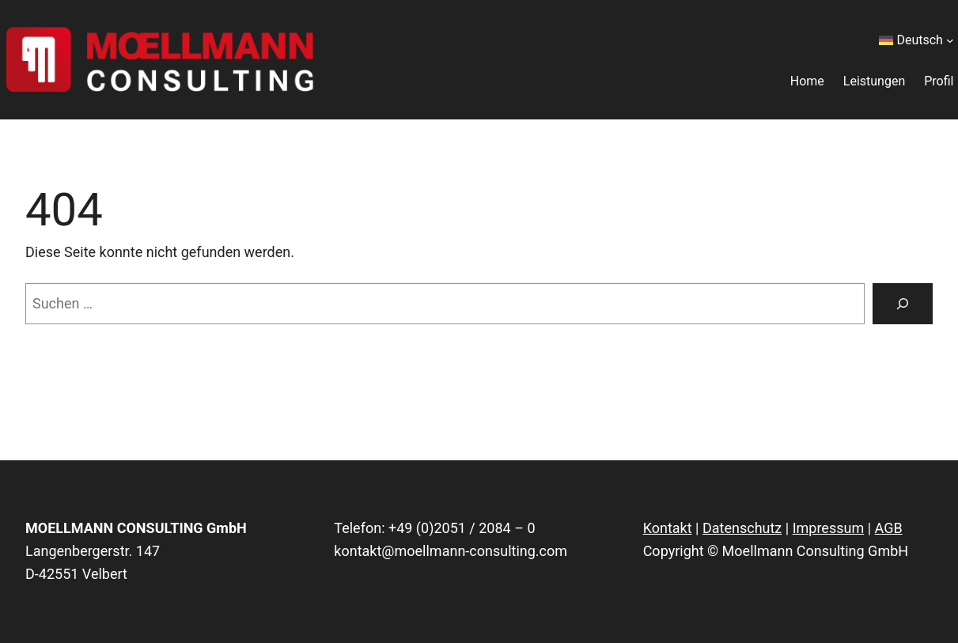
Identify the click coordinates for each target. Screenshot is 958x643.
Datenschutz (742, 528)
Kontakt (667, 528)
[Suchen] (903, 303)
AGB (889, 528)
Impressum (829, 528)
